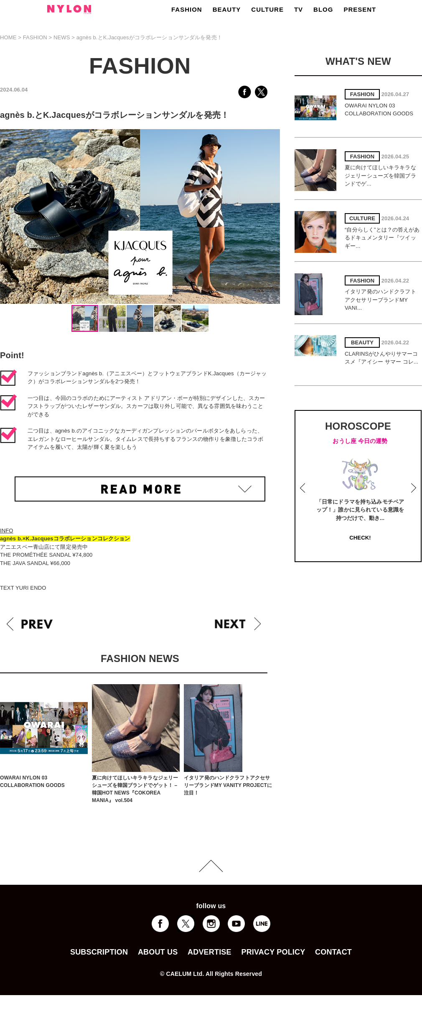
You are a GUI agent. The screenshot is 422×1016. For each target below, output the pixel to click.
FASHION (186, 9)
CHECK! (360, 538)
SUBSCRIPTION (99, 952)
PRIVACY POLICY (273, 952)
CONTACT (333, 952)
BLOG (323, 9)
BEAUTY (227, 9)
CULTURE (267, 9)
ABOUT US (158, 952)
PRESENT (359, 9)
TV (298, 9)
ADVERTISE (209, 952)
